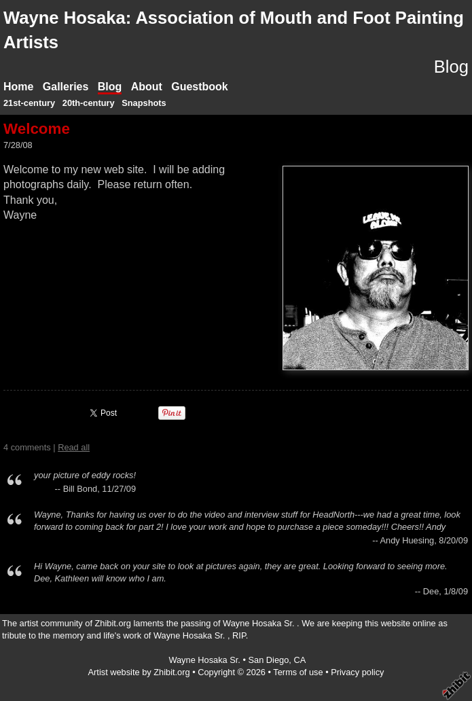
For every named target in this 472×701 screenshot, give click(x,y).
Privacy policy (357, 672)
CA (299, 660)
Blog (110, 86)
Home (18, 86)
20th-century (88, 103)
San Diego (269, 660)
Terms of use (298, 672)
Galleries (66, 86)
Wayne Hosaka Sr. (205, 660)
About (146, 86)
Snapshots (144, 103)
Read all (74, 447)
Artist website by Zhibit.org (139, 672)
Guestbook (199, 86)
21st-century (29, 103)
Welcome (36, 128)
